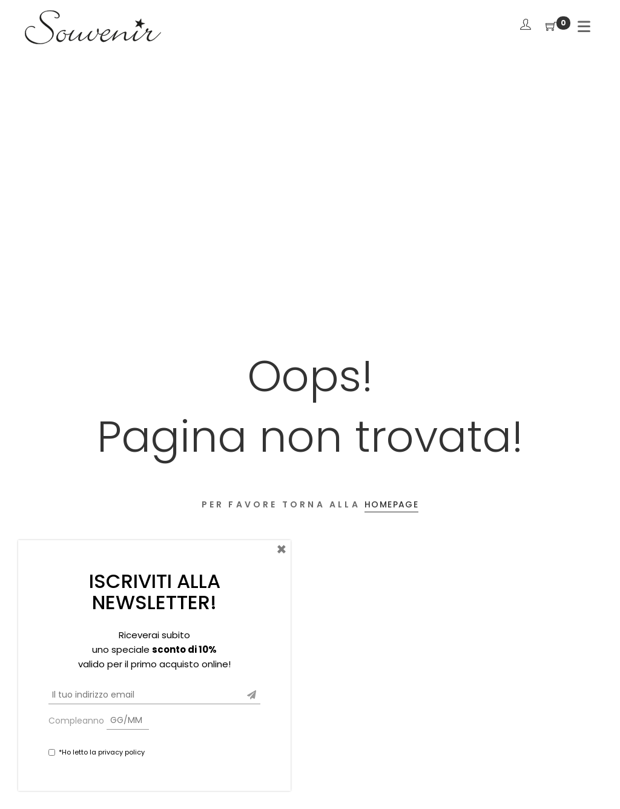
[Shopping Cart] (551, 27)
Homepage (391, 504)
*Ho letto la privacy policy (102, 752)
